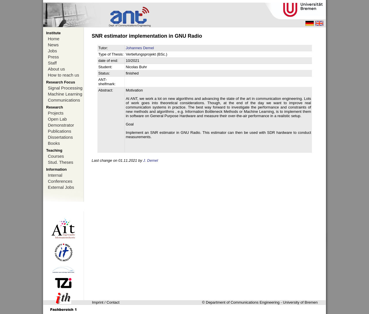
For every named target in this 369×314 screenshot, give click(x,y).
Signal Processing (65, 87)
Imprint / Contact (105, 302)
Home (53, 38)
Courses (56, 156)
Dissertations (60, 137)
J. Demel (150, 160)
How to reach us (63, 75)
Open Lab (57, 119)
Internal (55, 175)
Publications (59, 131)
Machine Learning (65, 94)
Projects (55, 113)
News (53, 44)
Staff (52, 62)
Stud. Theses (60, 162)
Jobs (52, 50)
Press (53, 56)
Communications (64, 100)
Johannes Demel (140, 48)
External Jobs (61, 187)
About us (56, 68)
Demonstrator (61, 125)
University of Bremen (300, 302)
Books (54, 143)
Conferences (60, 181)
